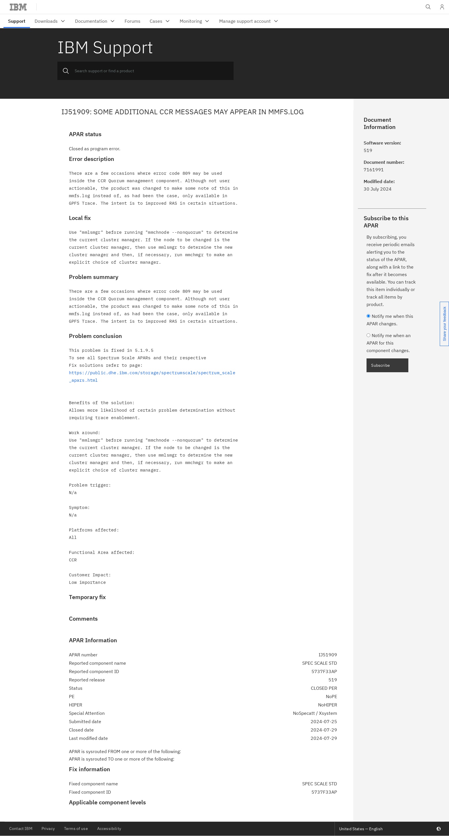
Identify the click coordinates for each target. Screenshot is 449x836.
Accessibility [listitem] (109, 828)
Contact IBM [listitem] (20, 828)
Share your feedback (444, 324)
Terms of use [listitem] (76, 828)
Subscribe (380, 365)
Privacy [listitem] (48, 828)
